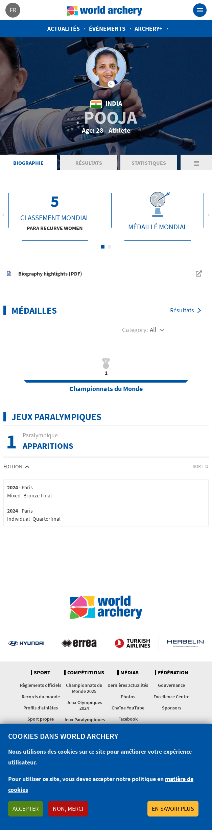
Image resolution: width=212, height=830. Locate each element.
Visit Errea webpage (79, 642)
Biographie (28, 162)
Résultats (88, 162)
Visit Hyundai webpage (26, 642)
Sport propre (40, 719)
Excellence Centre (171, 697)
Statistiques (149, 162)
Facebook (128, 719)
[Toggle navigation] (200, 10)
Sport (42, 673)
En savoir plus (173, 808)
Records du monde (41, 697)
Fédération (173, 673)
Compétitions (85, 673)
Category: (135, 330)
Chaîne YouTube (128, 708)
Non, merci (68, 808)
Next (207, 214)
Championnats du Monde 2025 (84, 688)
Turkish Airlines (132, 642)
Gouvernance (171, 685)
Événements (107, 28)
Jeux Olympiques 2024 (84, 705)
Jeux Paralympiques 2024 (84, 722)
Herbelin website (185, 642)
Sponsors (171, 708)
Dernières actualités (128, 685)
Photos (128, 697)
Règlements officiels (40, 685)
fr (13, 10)
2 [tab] (109, 247)
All (153, 330)
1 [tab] (102, 247)
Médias (129, 673)
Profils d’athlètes (40, 708)
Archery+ (149, 28)
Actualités (63, 28)
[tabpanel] (54, 210)
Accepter (26, 808)
